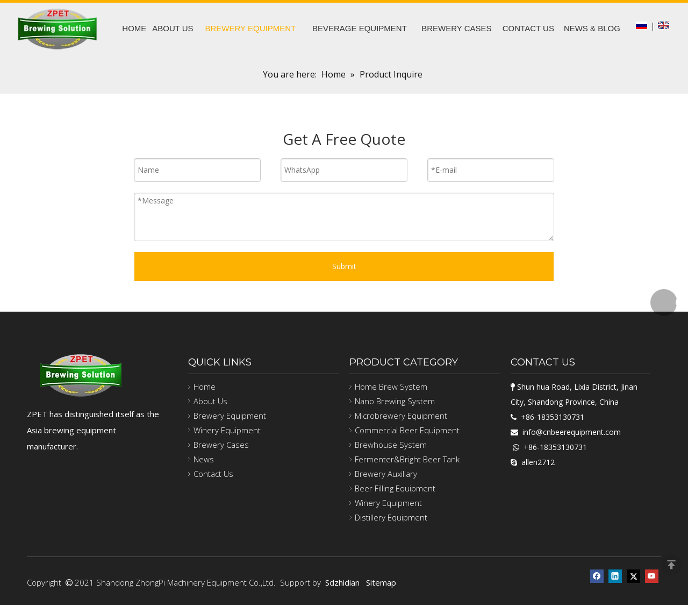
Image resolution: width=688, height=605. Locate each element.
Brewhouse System (391, 444)
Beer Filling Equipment (395, 488)
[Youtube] (651, 575)
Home (205, 386)
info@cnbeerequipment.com (571, 432)
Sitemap (381, 582)
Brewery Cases (221, 444)
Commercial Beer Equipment (407, 430)
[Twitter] (633, 575)
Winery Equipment (227, 430)
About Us (210, 401)
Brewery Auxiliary (386, 473)
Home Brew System (391, 386)
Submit (344, 266)
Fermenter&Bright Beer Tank (407, 459)
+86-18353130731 (552, 417)
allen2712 (538, 462)
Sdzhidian (342, 582)
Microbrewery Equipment (401, 415)
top (671, 564)
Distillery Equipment (391, 517)
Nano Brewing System (395, 401)
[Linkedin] (615, 575)
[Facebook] (597, 575)
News (204, 459)
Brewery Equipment (230, 415)
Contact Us (213, 473)
